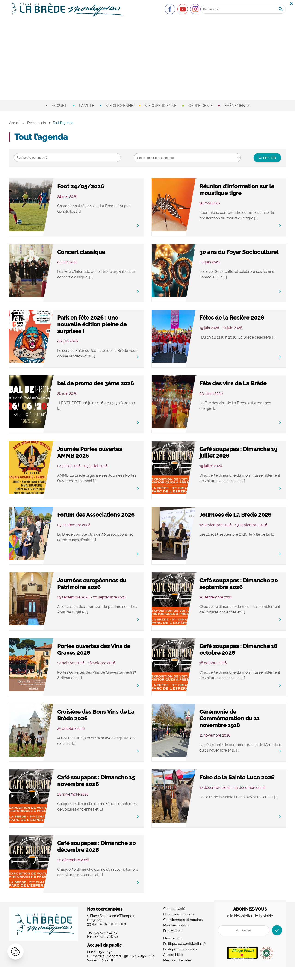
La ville (86, 105)
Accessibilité (173, 955)
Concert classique (81, 252)
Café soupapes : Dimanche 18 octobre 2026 (238, 649)
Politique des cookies (180, 949)
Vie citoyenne (119, 105)
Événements (237, 105)
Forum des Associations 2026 (96, 514)
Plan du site (172, 938)
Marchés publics (176, 925)
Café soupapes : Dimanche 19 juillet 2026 (238, 452)
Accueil (59, 105)
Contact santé (174, 909)
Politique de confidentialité (184, 944)
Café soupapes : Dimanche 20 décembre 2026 (96, 846)
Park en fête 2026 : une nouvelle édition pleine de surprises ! (92, 324)
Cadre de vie (200, 105)
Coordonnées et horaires (183, 920)
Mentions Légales (177, 960)
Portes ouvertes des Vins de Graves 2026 (93, 649)
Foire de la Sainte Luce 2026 (236, 777)
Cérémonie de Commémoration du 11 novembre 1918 (229, 718)
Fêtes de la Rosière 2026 (231, 317)
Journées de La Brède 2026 (235, 514)
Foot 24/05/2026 (80, 186)
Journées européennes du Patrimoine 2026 (91, 583)
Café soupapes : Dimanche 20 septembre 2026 (238, 583)
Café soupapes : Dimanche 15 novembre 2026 (96, 780)
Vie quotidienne (161, 105)
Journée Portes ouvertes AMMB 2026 (89, 452)
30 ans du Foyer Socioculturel (238, 252)
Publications (172, 931)
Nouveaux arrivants (178, 914)
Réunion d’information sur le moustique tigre (236, 189)
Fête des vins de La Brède (232, 383)
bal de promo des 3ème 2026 (95, 383)
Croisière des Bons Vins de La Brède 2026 (95, 715)
